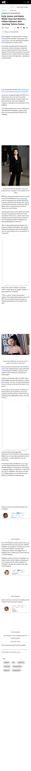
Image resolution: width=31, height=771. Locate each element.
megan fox (21, 662)
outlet (27, 543)
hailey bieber (16, 670)
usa (13, 662)
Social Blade (24, 464)
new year (6, 670)
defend (4, 369)
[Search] (25, 2)
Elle (7, 95)
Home (3, 7)
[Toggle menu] (28, 2)
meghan (6, 662)
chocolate (7, 666)
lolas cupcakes (17, 666)
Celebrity (12, 7)
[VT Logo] (4, 2)
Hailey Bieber (6, 40)
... (7, 7)
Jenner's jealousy (22, 198)
